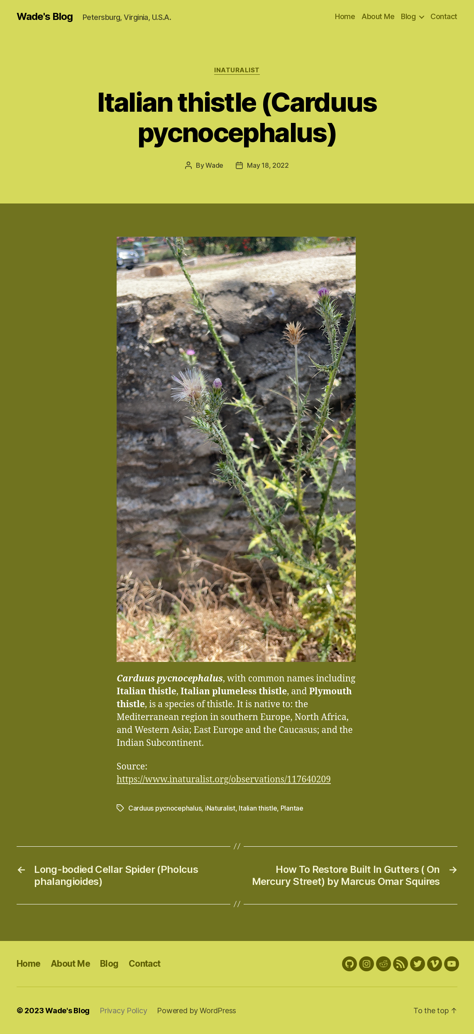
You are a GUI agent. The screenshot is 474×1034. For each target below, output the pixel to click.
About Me (378, 16)
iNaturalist (237, 70)
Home (345, 16)
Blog (408, 16)
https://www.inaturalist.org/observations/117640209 (224, 779)
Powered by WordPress (196, 1010)
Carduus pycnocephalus (164, 808)
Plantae (292, 808)
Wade (214, 165)
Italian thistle (258, 808)
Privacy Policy (123, 1010)
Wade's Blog (45, 17)
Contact (443, 16)
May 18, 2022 (268, 165)
